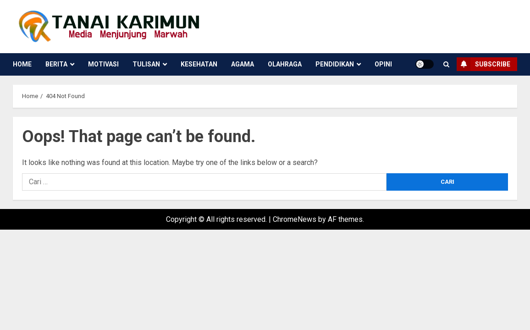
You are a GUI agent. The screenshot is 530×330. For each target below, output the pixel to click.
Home (22, 64)
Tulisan (146, 64)
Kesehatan (199, 64)
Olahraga (285, 64)
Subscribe (483, 64)
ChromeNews (294, 219)
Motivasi (103, 64)
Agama (242, 64)
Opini (383, 64)
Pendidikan (334, 64)
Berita (56, 64)
